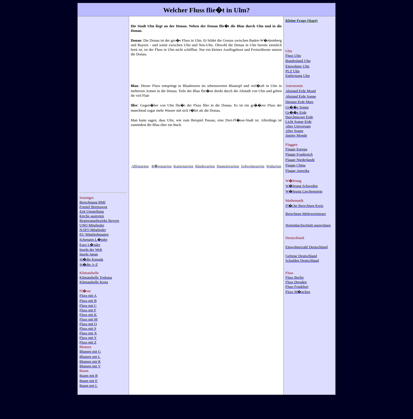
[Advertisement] (102, 104)
